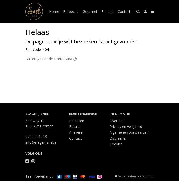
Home (54, 11)
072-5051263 (36, 136)
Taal (28, 176)
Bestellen (76, 120)
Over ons (117, 120)
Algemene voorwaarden (129, 132)
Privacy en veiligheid (126, 126)
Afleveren (76, 132)
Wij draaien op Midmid (134, 176)
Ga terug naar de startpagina (51, 58)
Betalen (75, 126)
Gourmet (90, 11)
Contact (124, 11)
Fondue (107, 11)
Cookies (116, 144)
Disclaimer (118, 138)
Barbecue (71, 11)
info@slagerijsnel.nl (41, 142)
